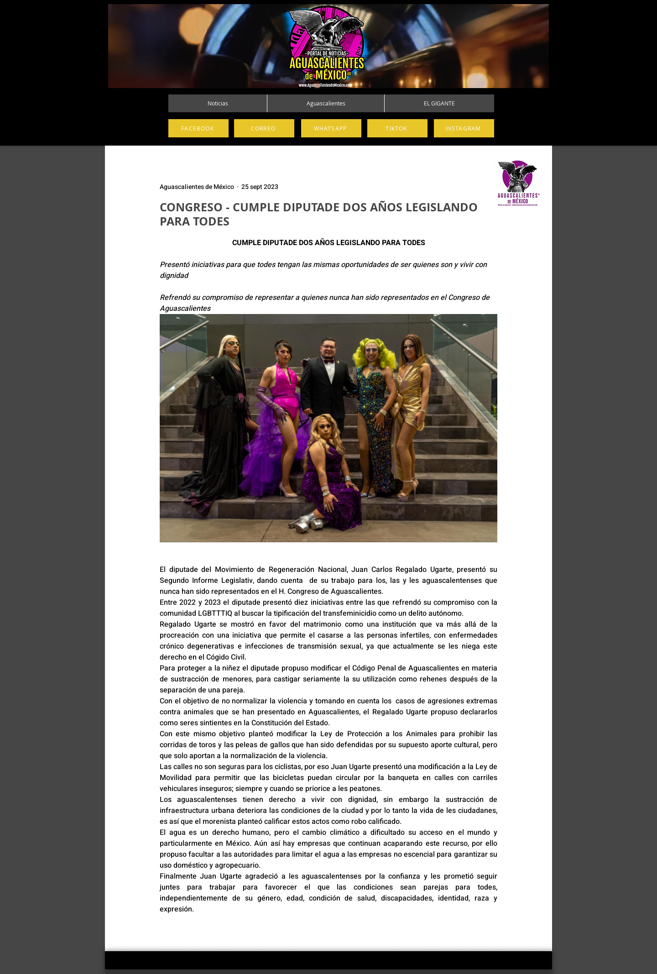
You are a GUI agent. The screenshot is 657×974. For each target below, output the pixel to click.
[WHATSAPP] (331, 128)
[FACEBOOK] (198, 128)
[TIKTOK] (397, 128)
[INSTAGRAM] (464, 128)
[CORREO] (264, 128)
